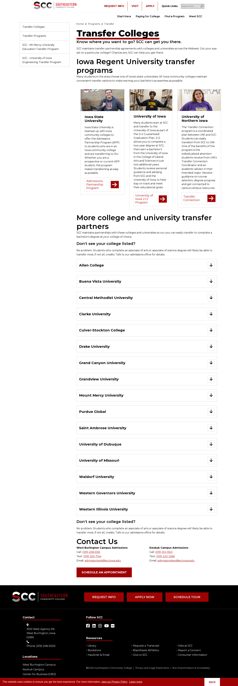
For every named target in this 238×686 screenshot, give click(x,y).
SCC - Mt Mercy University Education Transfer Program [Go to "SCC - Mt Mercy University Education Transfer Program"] (40, 47)
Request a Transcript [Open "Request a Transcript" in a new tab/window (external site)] (146, 646)
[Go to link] (55, 6)
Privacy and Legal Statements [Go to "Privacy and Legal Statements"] (152, 668)
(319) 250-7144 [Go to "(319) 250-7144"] (92, 556)
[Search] (201, 6)
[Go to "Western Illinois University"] (147, 510)
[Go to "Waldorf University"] (147, 477)
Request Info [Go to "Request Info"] (104, 597)
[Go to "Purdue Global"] (147, 412)
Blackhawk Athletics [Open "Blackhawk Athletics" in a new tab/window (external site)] (146, 650)
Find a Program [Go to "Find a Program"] (174, 16)
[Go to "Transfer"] (110, 24)
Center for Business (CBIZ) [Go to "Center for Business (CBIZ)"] (39, 674)
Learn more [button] (135, 681)
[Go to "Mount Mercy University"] (147, 396)
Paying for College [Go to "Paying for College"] (148, 16)
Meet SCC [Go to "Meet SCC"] (195, 16)
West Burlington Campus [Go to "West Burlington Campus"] (39, 664)
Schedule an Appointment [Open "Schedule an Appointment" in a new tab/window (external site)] (104, 572)
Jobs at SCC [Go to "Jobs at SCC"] (185, 646)
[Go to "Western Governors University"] (147, 493)
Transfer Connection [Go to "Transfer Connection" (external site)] (199, 198)
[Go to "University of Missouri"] (147, 461)
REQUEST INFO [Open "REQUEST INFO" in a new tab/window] (114, 6)
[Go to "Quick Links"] (170, 6)
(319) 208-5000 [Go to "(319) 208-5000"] (45, 646)
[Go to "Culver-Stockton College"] (147, 330)
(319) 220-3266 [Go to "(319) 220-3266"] (165, 556)
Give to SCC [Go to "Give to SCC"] (140, 655)
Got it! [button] (212, 682)
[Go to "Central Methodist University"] (147, 298)
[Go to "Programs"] (94, 24)
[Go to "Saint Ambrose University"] (147, 428)
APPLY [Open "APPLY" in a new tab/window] (150, 6)
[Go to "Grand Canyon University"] (147, 363)
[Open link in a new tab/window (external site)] (88, 626)
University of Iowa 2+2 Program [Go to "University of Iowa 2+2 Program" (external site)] (151, 199)
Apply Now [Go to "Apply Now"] (144, 597)
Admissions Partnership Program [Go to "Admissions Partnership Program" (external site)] (102, 184)
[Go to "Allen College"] (147, 265)
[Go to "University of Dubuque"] (147, 445)
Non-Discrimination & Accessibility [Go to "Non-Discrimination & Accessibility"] (191, 668)
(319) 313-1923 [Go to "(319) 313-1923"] (164, 552)
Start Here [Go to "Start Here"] (124, 16)
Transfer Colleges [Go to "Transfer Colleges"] (33, 26)
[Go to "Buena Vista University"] (147, 281)
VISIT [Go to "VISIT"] (135, 6)
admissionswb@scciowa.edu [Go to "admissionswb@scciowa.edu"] (102, 560)
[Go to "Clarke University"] (147, 314)
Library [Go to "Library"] (92, 646)
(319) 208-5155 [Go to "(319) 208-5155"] (91, 552)
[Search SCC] (192, 6)
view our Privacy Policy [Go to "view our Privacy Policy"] (114, 681)
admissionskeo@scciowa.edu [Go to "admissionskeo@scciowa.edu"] (176, 560)
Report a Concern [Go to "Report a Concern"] (189, 650)
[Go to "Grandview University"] (147, 379)
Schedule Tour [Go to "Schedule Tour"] (186, 597)
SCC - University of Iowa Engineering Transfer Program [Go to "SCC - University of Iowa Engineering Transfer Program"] (41, 60)
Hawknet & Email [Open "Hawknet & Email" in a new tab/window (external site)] (98, 655)
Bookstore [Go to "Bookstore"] (94, 650)
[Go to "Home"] (80, 24)
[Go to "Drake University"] (147, 347)
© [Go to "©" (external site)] (87, 668)
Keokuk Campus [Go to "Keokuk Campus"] (33, 669)
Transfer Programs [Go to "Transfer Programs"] (34, 35)
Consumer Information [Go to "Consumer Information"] (192, 655)
